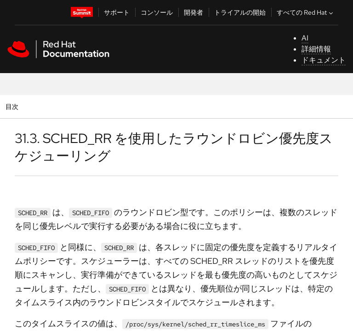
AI (305, 38)
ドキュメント (324, 60)
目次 (13, 106)
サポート (117, 12)
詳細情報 (316, 49)
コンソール (157, 12)
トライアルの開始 (240, 12)
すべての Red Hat (306, 12)
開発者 (193, 12)
